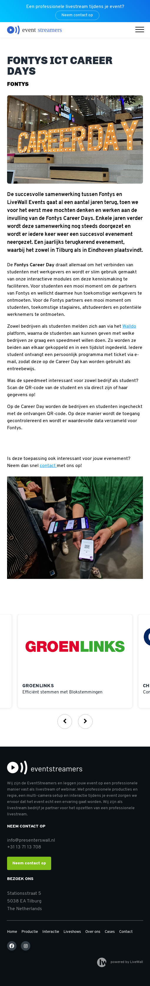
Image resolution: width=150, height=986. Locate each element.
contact (48, 465)
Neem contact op (77, 15)
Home (12, 932)
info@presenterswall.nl (31, 840)
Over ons (92, 932)
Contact (126, 932)
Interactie (50, 932)
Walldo (129, 326)
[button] (141, 30)
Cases (110, 932)
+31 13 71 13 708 (24, 847)
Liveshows (72, 932)
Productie (29, 932)
